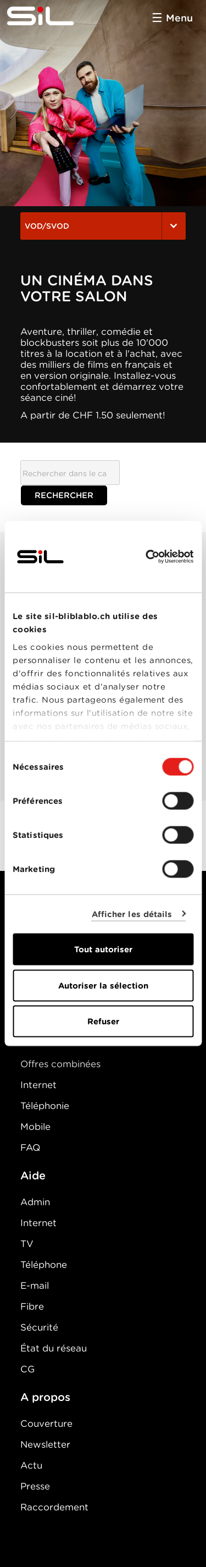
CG (27, 1369)
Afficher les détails (132, 914)
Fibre (32, 1306)
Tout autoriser (103, 949)
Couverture (46, 1423)
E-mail (34, 1285)
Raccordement (54, 1507)
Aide (33, 1175)
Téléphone (43, 1264)
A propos (45, 1397)
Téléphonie (44, 1105)
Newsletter (45, 1444)
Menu (179, 18)
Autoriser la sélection (103, 985)
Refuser (103, 1022)
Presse (35, 1486)
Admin (35, 1201)
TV (27, 1243)
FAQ (30, 1147)
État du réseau (53, 1348)
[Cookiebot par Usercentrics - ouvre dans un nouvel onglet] (146, 557)
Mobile (35, 1126)
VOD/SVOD (103, 226)
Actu (31, 1465)
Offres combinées (60, 1063)
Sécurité (39, 1327)
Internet (38, 1084)
